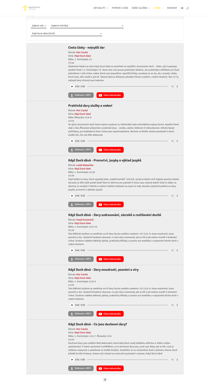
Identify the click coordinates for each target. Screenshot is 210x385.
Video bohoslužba (112, 95)
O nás (157, 8)
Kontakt (172, 8)
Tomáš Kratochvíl (85, 219)
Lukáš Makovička (84, 165)
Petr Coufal (82, 52)
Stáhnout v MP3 (82, 95)
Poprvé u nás (120, 8)
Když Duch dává (83, 55)
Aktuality (99, 8)
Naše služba (139, 8)
